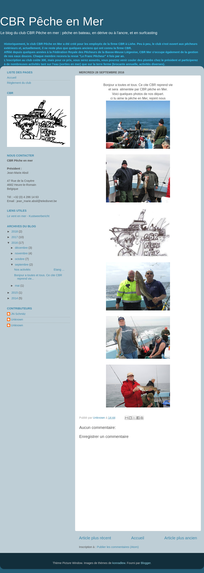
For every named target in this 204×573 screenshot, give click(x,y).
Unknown (17, 319)
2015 (15, 292)
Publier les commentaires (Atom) (118, 547)
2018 (15, 231)
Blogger (146, 563)
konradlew (118, 563)
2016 (15, 242)
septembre (22, 264)
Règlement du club (19, 82)
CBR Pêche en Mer (51, 21)
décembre (22, 247)
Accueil (137, 538)
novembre (22, 253)
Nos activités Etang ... (39, 269)
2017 (15, 237)
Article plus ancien (180, 538)
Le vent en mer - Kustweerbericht (28, 216)
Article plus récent (95, 538)
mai (17, 285)
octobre (20, 259)
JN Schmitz (18, 313)
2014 (15, 298)
